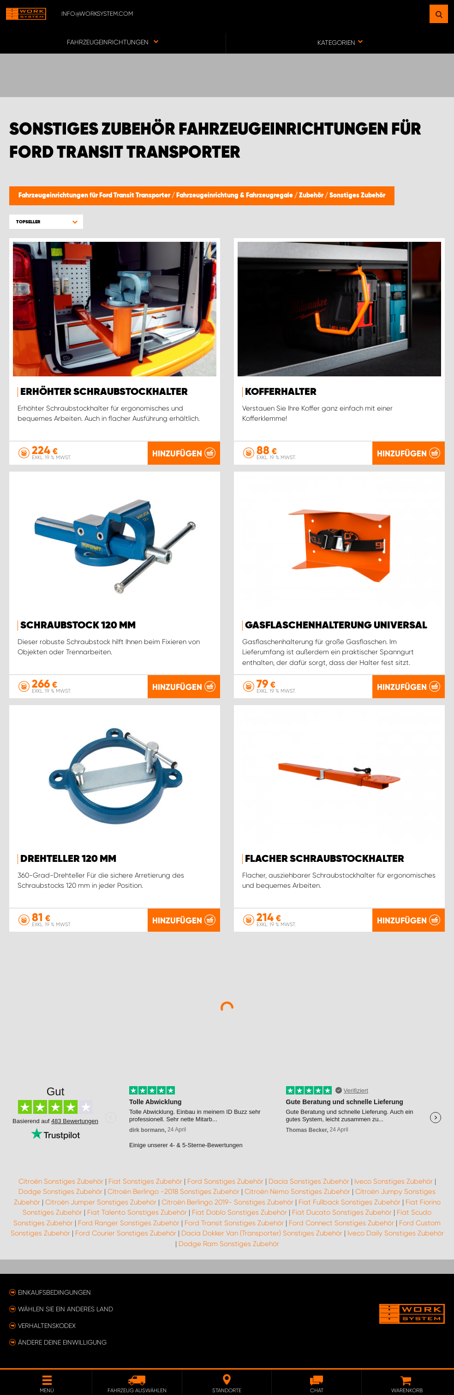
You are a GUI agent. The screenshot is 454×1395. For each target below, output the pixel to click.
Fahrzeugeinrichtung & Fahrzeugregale (235, 195)
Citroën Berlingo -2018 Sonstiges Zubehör (173, 1191)
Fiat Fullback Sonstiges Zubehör (349, 1202)
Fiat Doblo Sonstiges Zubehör (239, 1212)
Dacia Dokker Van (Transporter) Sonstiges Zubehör (261, 1233)
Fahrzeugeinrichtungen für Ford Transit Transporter (95, 195)
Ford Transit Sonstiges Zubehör (234, 1223)
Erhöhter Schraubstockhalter (104, 392)
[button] (46, 222)
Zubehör (312, 195)
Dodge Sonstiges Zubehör (60, 1191)
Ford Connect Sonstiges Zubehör (341, 1223)
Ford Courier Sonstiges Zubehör (125, 1233)
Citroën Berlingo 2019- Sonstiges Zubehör (227, 1202)
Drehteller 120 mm (68, 859)
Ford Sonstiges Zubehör (225, 1181)
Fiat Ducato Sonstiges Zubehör (342, 1212)
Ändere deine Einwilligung (62, 1342)
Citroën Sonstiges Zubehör (60, 1181)
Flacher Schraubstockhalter (324, 859)
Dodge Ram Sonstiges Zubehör (229, 1244)
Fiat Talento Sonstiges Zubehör (137, 1212)
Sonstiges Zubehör (357, 195)
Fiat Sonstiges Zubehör (145, 1181)
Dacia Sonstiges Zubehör (309, 1181)
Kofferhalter (281, 392)
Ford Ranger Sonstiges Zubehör (128, 1223)
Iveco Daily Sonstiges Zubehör (395, 1233)
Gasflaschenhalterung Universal (336, 626)
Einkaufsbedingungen (54, 1292)
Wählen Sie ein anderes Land (65, 1309)
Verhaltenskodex (47, 1325)
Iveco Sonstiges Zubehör (393, 1181)
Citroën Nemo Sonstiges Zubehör (297, 1191)
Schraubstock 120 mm (78, 626)
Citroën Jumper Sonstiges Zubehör (100, 1202)
